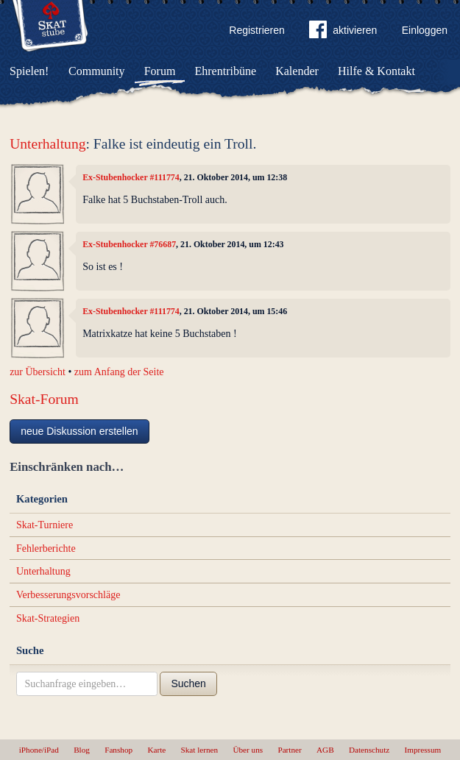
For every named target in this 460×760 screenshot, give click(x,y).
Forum (160, 71)
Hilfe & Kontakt (376, 71)
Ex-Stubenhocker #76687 (129, 244)
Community (96, 71)
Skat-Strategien (47, 618)
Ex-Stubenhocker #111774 (131, 177)
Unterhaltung (47, 144)
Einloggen (424, 30)
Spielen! (29, 71)
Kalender (297, 71)
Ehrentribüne (226, 71)
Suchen (188, 683)
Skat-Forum (44, 399)
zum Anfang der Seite (119, 371)
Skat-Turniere (44, 524)
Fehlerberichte (46, 548)
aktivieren (343, 32)
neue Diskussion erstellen (79, 431)
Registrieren (256, 30)
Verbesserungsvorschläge (68, 594)
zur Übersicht (38, 371)
